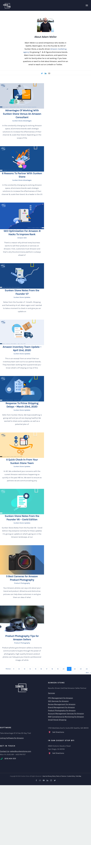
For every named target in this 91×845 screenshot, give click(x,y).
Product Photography (22, 583)
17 (46, 669)
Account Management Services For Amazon (66, 713)
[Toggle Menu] (87, 5)
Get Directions (58, 732)
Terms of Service (61, 776)
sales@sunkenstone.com (20, 751)
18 (52, 669)
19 (57, 669)
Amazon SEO (22, 238)
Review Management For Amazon (61, 704)
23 (81, 669)
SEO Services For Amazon (58, 701)
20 (63, 669)
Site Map (78, 776)
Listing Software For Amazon (12, 738)
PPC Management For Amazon (60, 698)
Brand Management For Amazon (61, 707)
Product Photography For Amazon (62, 710)
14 (30, 669)
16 (41, 669)
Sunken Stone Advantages (22, 121)
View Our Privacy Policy (49, 776)
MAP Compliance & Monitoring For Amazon (66, 717)
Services (51, 693)
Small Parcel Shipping (57, 720)
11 (13, 669)
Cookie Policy (71, 776)
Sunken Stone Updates (22, 297)
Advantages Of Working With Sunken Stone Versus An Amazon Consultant (22, 114)
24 (87, 669)
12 (19, 669)
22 (75, 669)
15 (35, 669)
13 (24, 669)
